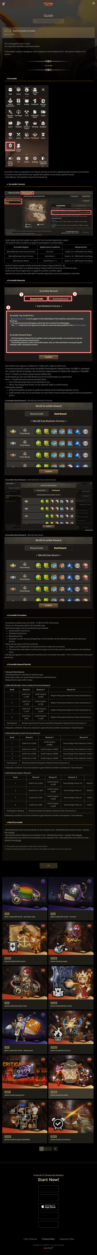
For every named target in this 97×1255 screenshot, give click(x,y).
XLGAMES (48, 1248)
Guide (48, 15)
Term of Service (30, 1239)
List (48, 865)
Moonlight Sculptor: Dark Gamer (48, 4)
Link (12, 832)
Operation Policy (67, 1239)
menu (3, 4)
